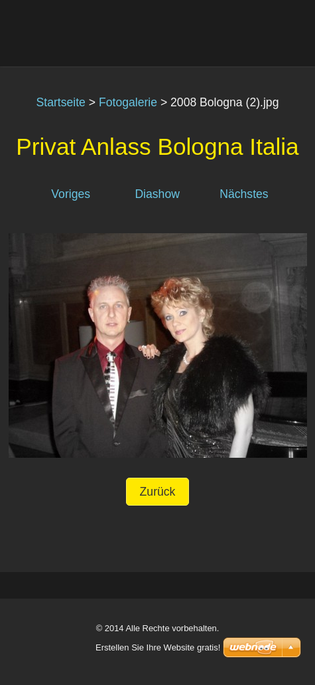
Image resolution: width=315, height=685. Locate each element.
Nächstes (244, 194)
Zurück (158, 491)
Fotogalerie (128, 102)
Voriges (70, 194)
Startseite (61, 102)
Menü (278, 30)
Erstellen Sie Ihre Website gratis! (157, 647)
